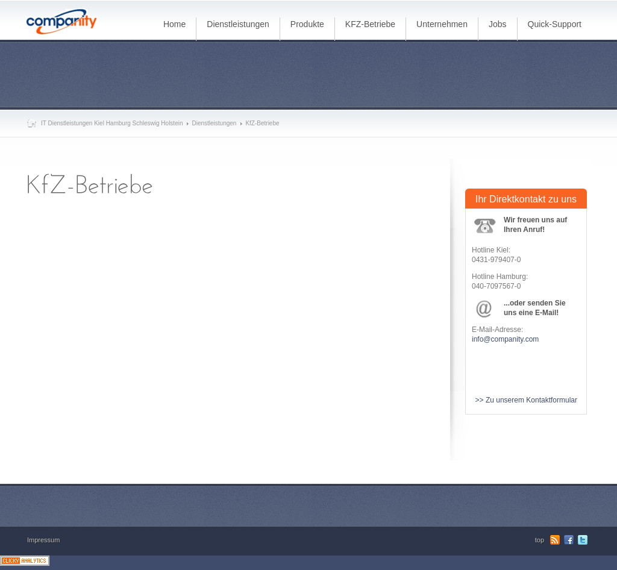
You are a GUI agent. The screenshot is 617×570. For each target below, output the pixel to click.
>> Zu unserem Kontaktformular (526, 400)
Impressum (43, 539)
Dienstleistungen (214, 123)
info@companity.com (505, 339)
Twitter (582, 540)
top (539, 539)
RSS (555, 540)
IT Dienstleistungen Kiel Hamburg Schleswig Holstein (112, 123)
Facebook (569, 540)
